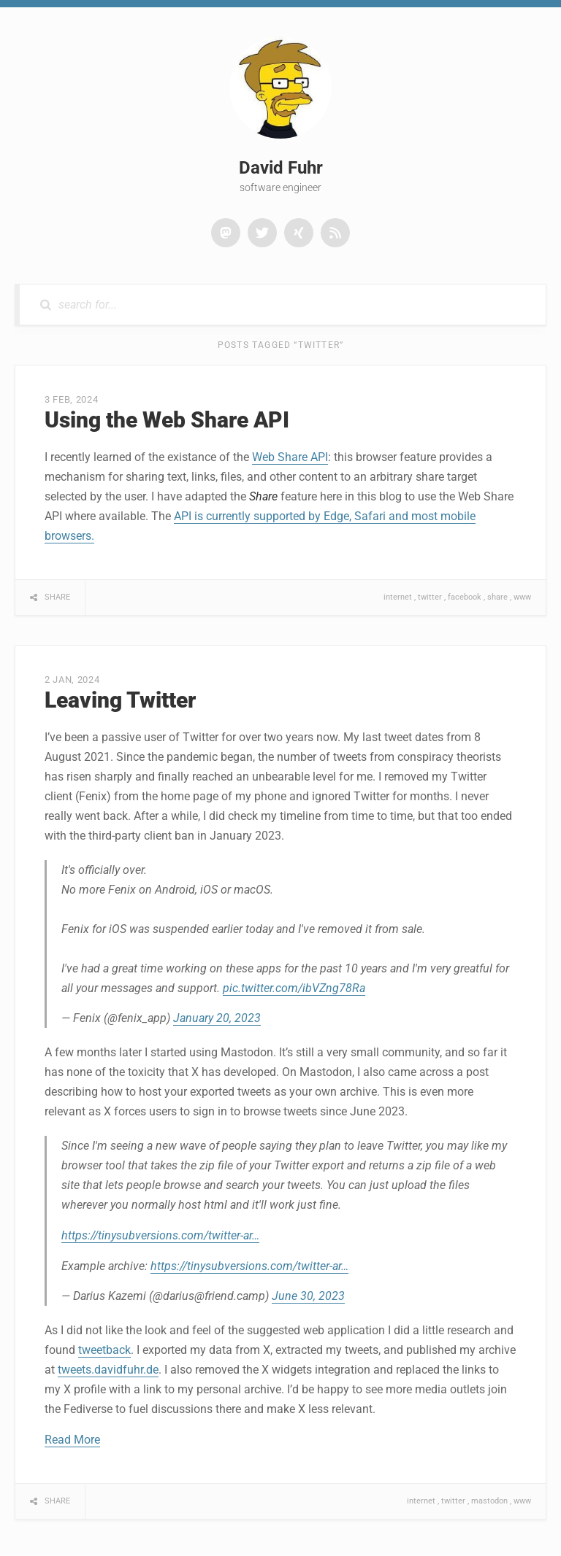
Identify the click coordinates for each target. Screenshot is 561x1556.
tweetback (104, 1350)
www (522, 597)
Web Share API (290, 457)
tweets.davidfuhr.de (108, 1370)
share (497, 597)
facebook (464, 597)
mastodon (489, 1501)
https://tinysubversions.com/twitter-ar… (160, 1235)
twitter (430, 597)
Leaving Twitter (120, 700)
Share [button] (57, 597)
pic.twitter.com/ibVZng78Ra (294, 988)
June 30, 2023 (308, 1296)
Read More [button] (72, 1440)
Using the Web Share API (167, 420)
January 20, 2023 (217, 1018)
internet (397, 597)
